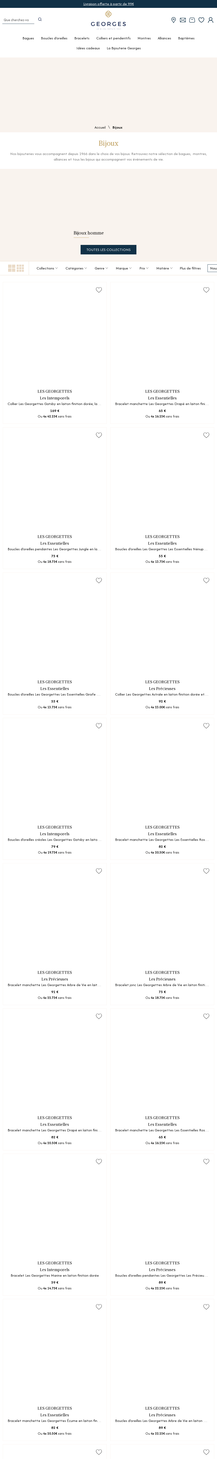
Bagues (28, 41)
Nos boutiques (18, 1409)
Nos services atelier (22, 1416)
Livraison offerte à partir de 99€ (108, 3)
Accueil (100, 128)
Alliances (164, 41)
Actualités (15, 1431)
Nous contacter (142, 1409)
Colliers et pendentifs (113, 41)
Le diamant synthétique (96, 1424)
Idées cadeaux (88, 51)
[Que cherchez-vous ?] (17, 22)
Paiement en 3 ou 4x (145, 1447)
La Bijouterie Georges (124, 51)
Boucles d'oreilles (54, 41)
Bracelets (81, 41)
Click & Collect (141, 1439)
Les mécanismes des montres (100, 1447)
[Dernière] (131, 1172)
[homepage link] (108, 22)
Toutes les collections (108, 250)
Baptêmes (186, 41)
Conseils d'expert (142, 1424)
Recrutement (17, 1438)
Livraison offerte (142, 1431)
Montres (144, 41)
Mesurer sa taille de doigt (97, 1431)
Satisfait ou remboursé (147, 1454)
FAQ (132, 1416)
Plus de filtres (190, 269)
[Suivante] (123, 1172)
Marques (13, 1424)
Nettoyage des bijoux (94, 1439)
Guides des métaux (92, 1416)
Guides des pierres (91, 1409)
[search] (41, 22)
